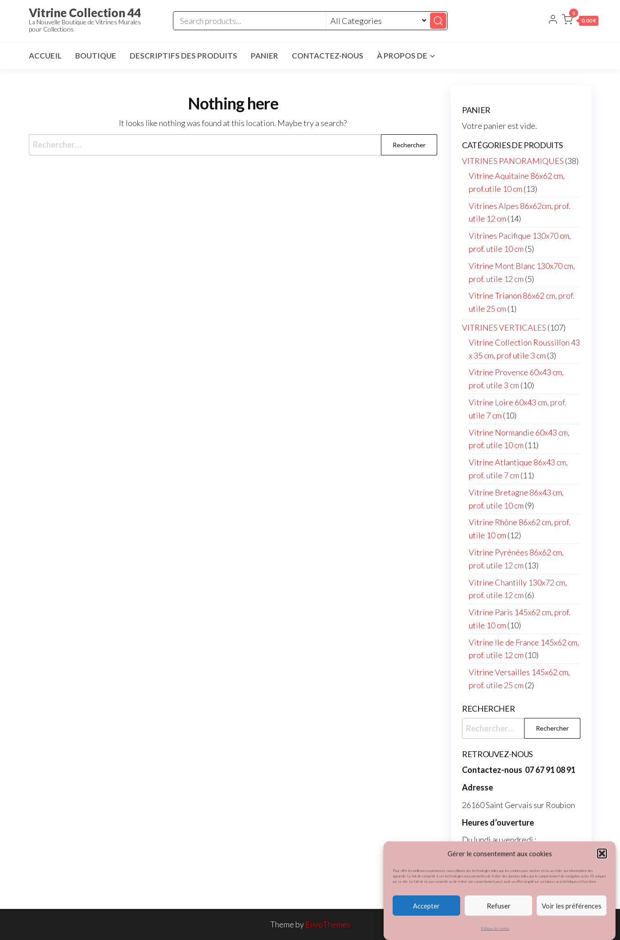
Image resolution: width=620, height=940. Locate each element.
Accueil (45, 55)
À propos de (402, 55)
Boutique (95, 55)
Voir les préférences (572, 907)
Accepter (426, 907)
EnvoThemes (327, 924)
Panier (264, 55)
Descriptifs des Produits (183, 55)
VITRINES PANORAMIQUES (513, 161)
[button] (601, 854)
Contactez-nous (327, 55)
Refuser (499, 907)
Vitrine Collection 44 (85, 12)
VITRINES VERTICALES (504, 327)
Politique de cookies (495, 929)
